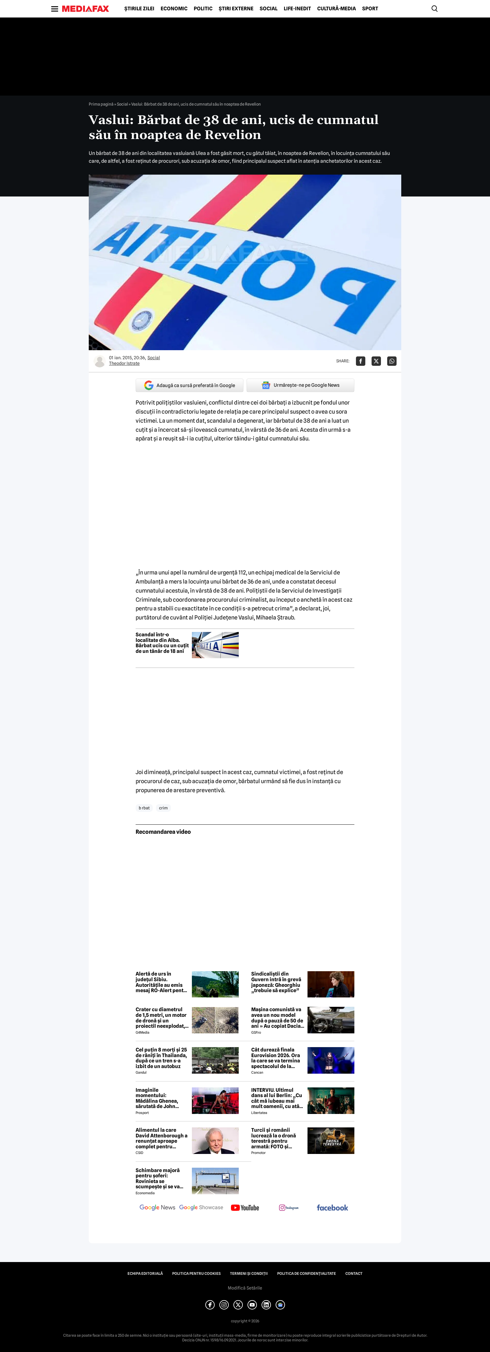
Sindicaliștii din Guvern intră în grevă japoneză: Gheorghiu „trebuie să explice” (276, 982)
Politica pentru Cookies (196, 1273)
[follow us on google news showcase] (201, 1208)
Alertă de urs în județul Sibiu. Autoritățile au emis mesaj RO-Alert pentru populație (162, 982)
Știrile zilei (139, 8)
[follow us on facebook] (332, 1208)
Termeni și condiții (249, 1273)
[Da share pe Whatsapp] (392, 361)
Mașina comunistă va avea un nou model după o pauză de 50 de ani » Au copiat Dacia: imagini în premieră (277, 1018)
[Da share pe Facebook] (360, 361)
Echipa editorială (145, 1273)
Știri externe (236, 8)
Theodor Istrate (124, 363)
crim (163, 807)
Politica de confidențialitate (306, 1273)
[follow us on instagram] (289, 1208)
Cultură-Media (336, 8)
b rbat (144, 807)
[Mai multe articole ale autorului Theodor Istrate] (99, 361)
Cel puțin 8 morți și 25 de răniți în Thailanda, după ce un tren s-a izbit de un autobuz (161, 1058)
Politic (203, 8)
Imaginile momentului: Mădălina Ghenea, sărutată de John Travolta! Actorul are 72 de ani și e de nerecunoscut (160, 1098)
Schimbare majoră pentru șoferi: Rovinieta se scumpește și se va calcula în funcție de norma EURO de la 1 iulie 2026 (159, 1179)
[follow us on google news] (157, 1208)
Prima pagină (101, 104)
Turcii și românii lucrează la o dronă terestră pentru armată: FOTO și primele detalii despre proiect (277, 1138)
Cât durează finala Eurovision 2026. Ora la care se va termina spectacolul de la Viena (275, 1058)
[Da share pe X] (376, 361)
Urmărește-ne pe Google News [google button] (300, 385)
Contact (353, 1273)
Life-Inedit (297, 8)
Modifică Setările (245, 1287)
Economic (174, 8)
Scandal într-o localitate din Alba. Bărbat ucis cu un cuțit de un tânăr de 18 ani (162, 643)
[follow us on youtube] (245, 1208)
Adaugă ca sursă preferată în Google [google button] (189, 385)
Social (269, 8)
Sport (370, 8)
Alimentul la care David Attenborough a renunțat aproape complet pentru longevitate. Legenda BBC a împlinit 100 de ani (162, 1138)
